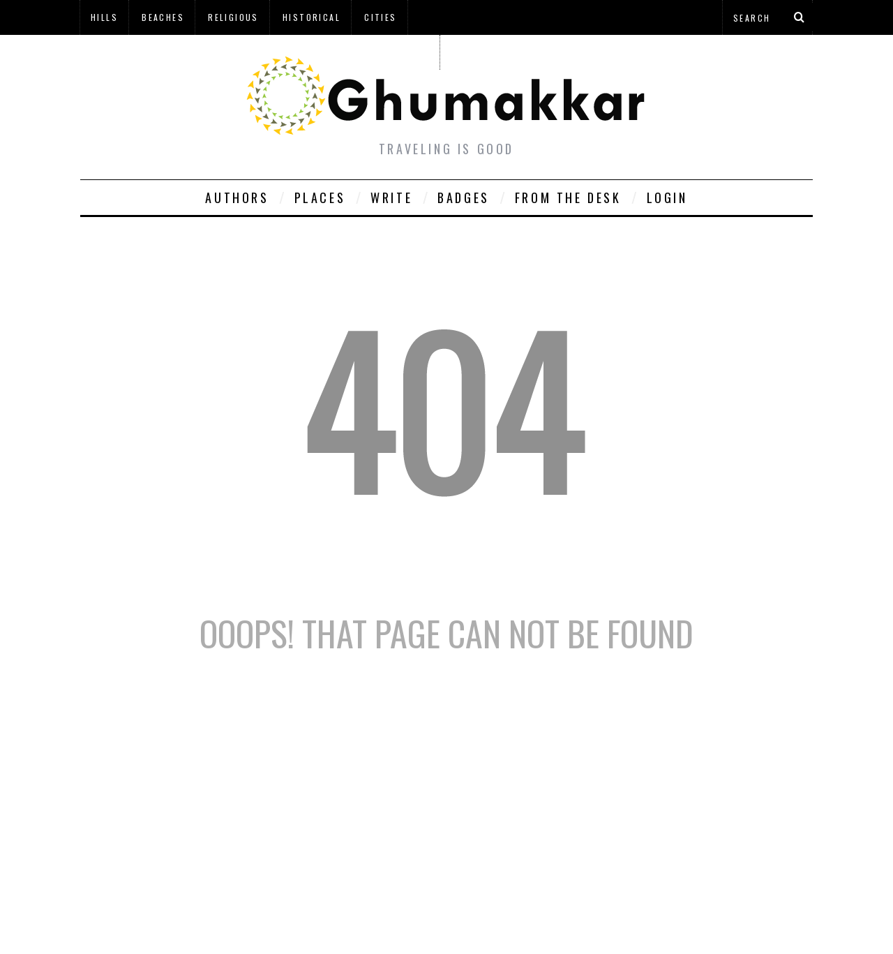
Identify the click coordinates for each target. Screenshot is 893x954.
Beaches (163, 17)
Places (320, 197)
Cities (380, 17)
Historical (311, 17)
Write (391, 197)
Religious (233, 17)
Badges (463, 197)
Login (667, 197)
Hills (104, 17)
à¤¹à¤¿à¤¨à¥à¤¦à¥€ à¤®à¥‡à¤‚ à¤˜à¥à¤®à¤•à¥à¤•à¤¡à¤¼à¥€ (259, 52)
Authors (237, 197)
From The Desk (568, 197)
